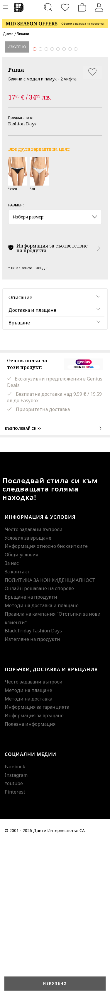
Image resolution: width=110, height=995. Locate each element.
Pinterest (15, 945)
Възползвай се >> (55, 581)
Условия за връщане (28, 690)
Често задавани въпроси (33, 682)
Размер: (16, 358)
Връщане (19, 475)
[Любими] (65, 7)
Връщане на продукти (31, 750)
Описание (20, 450)
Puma (16, 222)
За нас (12, 716)
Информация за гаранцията (37, 860)
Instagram (16, 928)
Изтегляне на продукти (32, 792)
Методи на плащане (28, 843)
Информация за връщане (34, 868)
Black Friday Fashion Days (33, 783)
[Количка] (82, 7)
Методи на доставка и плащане (42, 758)
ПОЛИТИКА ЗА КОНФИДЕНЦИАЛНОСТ (50, 733)
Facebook (15, 919)
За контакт (17, 724)
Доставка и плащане (32, 463)
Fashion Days (22, 277)
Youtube (14, 936)
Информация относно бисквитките (46, 699)
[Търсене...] (48, 7)
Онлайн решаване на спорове (39, 741)
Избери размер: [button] (55, 370)
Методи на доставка (28, 851)
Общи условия (21, 707)
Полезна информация (30, 877)
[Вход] (99, 7)
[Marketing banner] (55, 21)
